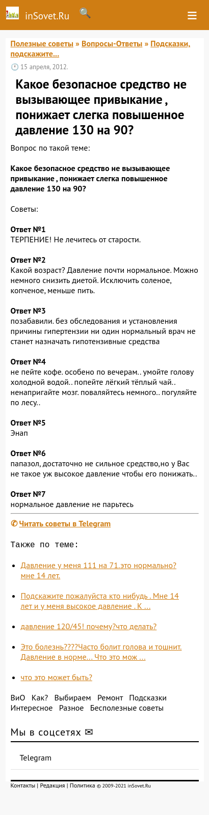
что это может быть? (56, 679)
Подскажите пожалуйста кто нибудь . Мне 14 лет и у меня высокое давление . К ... (100, 603)
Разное (71, 710)
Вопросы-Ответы (112, 43)
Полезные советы (42, 43)
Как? (40, 699)
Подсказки (148, 699)
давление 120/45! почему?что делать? (89, 628)
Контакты (23, 787)
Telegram (36, 759)
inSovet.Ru (34, 14)
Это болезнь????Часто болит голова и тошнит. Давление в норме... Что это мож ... (101, 653)
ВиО (18, 699)
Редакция (52, 787)
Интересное (32, 710)
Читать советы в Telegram (65, 523)
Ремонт (110, 699)
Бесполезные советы (127, 710)
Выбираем (72, 699)
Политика (82, 787)
